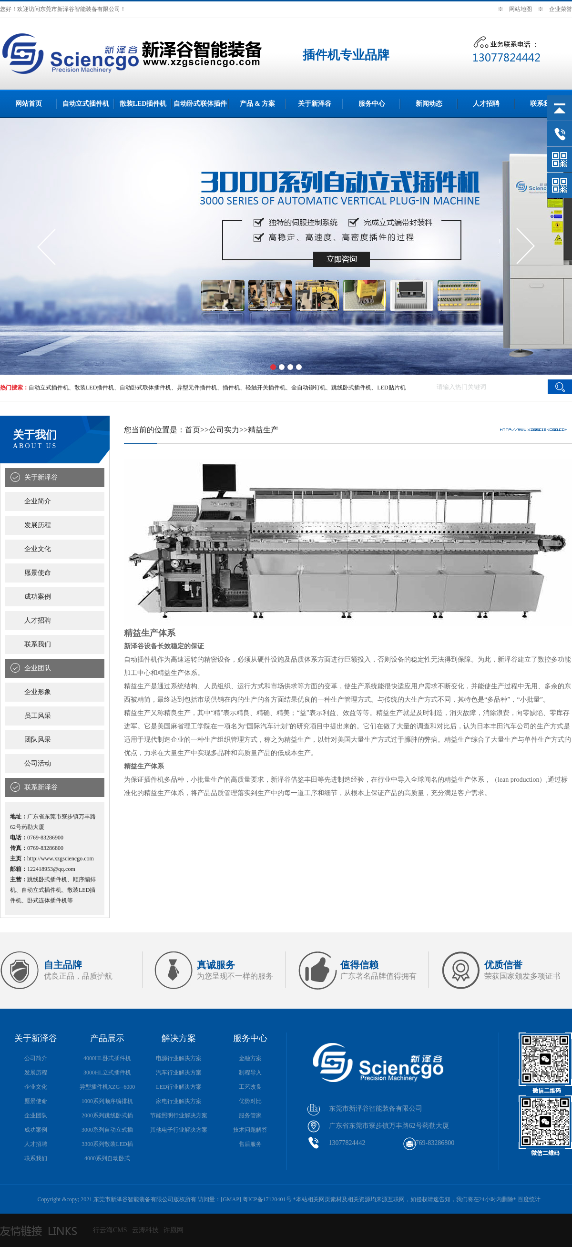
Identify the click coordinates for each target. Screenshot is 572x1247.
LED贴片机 (391, 387)
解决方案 (179, 1038)
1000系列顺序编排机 (107, 1101)
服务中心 (371, 103)
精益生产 (263, 430)
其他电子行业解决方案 (178, 1129)
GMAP (231, 1199)
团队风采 (37, 739)
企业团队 (37, 668)
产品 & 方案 (258, 103)
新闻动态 (429, 103)
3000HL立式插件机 (107, 1072)
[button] (273, 367)
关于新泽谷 (314, 103)
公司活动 (37, 763)
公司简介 (35, 1058)
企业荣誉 (560, 9)
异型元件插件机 (197, 387)
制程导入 (250, 1072)
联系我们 (543, 103)
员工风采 (37, 715)
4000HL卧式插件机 (107, 1058)
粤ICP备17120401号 (267, 1199)
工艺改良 (250, 1086)
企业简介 (37, 501)
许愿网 (173, 1230)
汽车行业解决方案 (179, 1072)
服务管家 (250, 1115)
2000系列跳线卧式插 (107, 1115)
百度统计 (529, 1199)
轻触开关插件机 (265, 387)
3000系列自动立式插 (107, 1129)
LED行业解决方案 (178, 1086)
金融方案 (250, 1058)
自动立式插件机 (85, 103)
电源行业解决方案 (179, 1058)
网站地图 (520, 9)
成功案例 (37, 596)
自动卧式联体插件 (200, 103)
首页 (192, 430)
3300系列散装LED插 (107, 1144)
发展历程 (37, 525)
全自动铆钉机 (308, 387)
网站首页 (28, 103)
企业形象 (37, 691)
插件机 (231, 387)
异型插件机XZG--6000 (107, 1086)
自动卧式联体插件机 (145, 387)
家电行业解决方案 (179, 1101)
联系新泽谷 (41, 787)
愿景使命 (37, 572)
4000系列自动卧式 (107, 1158)
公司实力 (224, 430)
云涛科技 (145, 1230)
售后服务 (250, 1144)
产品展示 (107, 1038)
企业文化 (37, 548)
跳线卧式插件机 (351, 387)
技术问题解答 (250, 1129)
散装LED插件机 (143, 103)
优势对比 (250, 1101)
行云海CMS (110, 1230)
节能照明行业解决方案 (178, 1115)
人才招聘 (486, 103)
